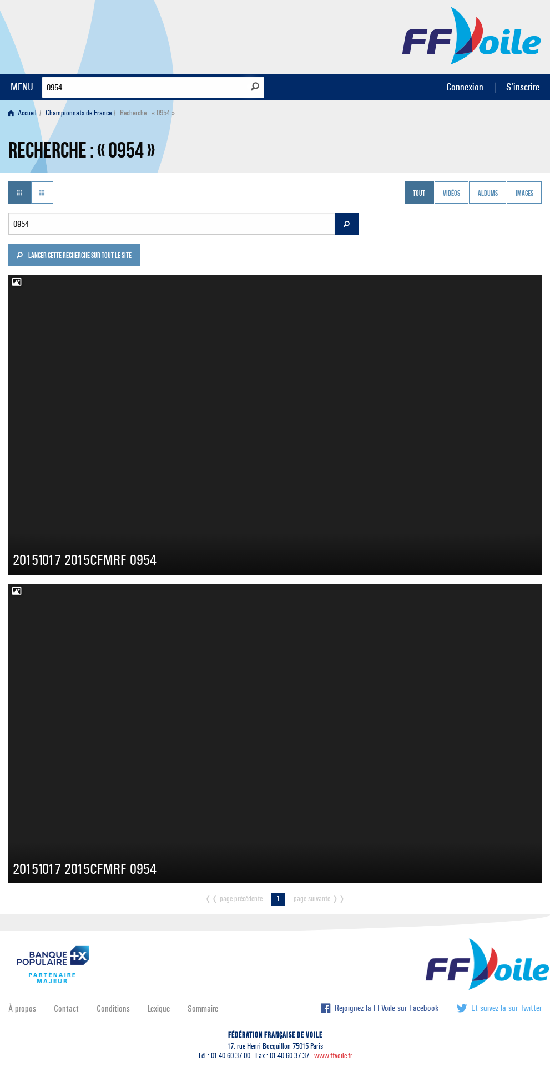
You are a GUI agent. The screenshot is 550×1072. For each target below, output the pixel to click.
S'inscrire (522, 86)
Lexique (159, 1008)
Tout (419, 194)
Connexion (464, 86)
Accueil (22, 113)
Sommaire (203, 1008)
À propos (22, 1008)
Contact (66, 1008)
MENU (22, 86)
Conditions (113, 1008)
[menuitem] (24, 113)
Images (524, 194)
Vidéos (451, 194)
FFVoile (472, 35)
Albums (488, 194)
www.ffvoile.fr (333, 1055)
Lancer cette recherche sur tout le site (74, 256)
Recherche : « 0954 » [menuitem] (147, 113)
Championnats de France (79, 113)
